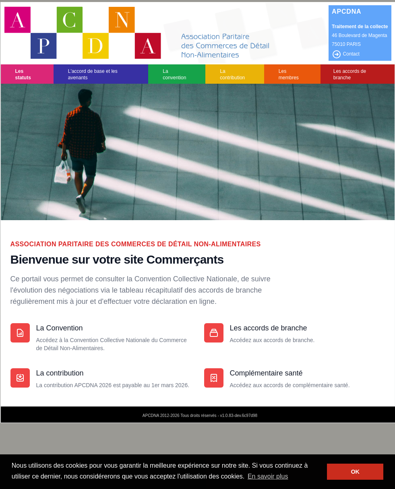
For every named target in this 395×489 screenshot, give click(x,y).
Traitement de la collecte (360, 26)
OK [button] (355, 471)
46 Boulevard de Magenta (359, 35)
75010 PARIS (346, 44)
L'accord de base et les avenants (93, 74)
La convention (174, 74)
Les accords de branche (349, 74)
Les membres (289, 74)
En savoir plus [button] (268, 476)
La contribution (232, 74)
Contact (346, 54)
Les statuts (23, 74)
